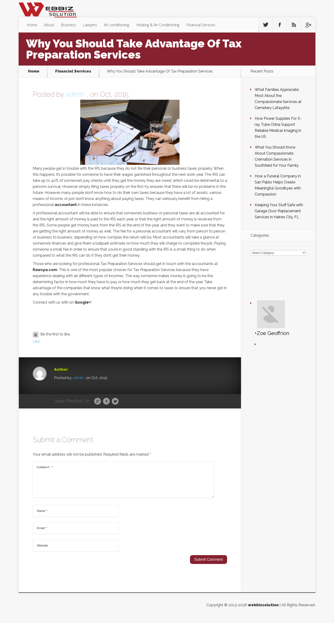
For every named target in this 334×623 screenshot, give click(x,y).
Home (32, 24)
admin (75, 94)
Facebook (106, 401)
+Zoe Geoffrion (258, 294)
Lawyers (90, 24)
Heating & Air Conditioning (157, 24)
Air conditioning (116, 24)
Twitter (115, 401)
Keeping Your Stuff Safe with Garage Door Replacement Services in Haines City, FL (279, 211)
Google (97, 401)
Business (68, 24)
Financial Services (200, 24)
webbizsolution (263, 610)
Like (36, 341)
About (49, 24)
